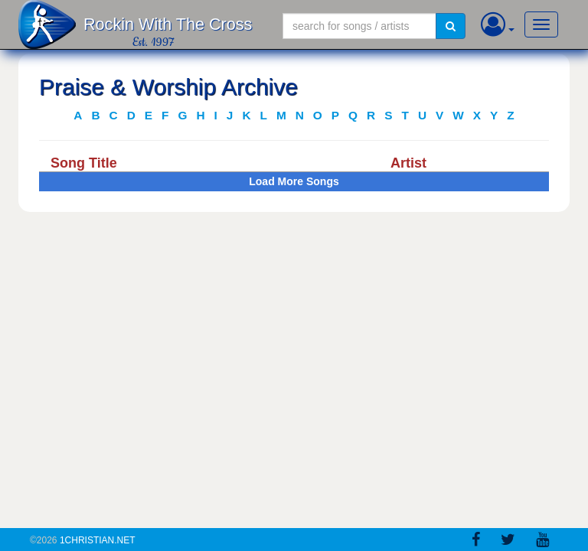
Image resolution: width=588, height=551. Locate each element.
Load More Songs (293, 181)
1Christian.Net (98, 540)
